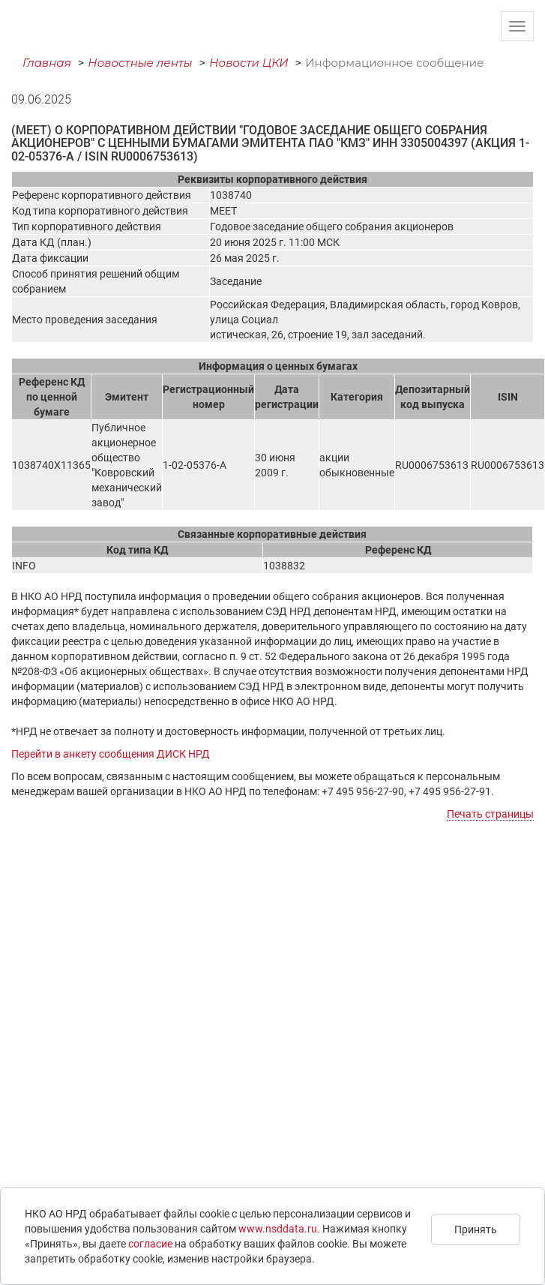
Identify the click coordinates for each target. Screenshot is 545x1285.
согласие (150, 1244)
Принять (475, 1229)
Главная (46, 63)
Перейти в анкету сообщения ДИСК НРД (110, 754)
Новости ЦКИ (249, 63)
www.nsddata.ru (277, 1229)
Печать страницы (490, 814)
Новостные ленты (140, 63)
